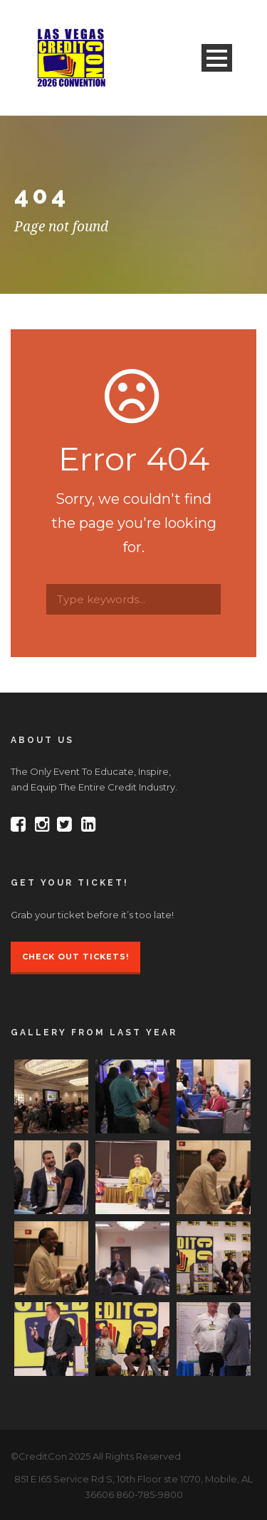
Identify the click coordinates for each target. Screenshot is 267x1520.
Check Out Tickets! (75, 957)
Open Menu (216, 58)
